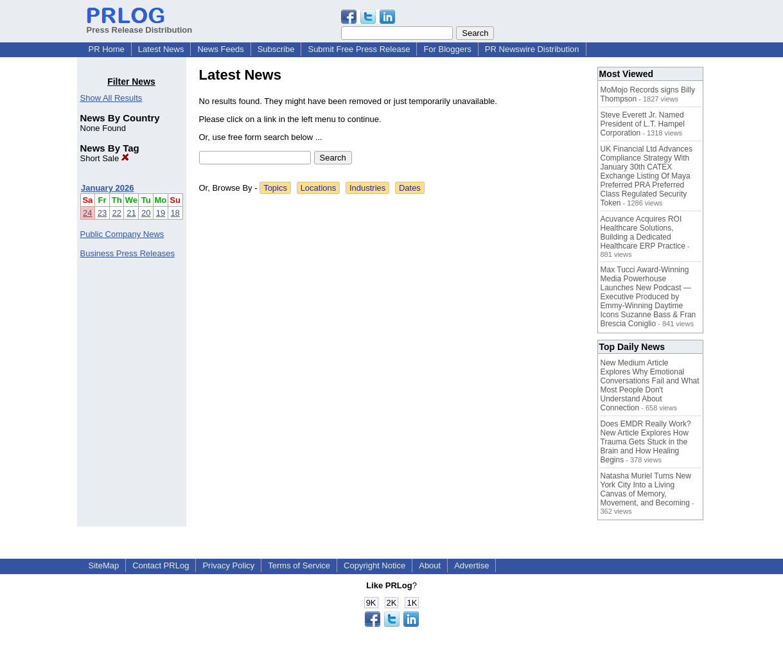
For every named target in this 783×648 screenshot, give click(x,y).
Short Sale (104, 158)
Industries (367, 188)
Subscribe (276, 49)
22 (116, 213)
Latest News (161, 49)
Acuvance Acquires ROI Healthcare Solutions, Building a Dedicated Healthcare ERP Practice (643, 232)
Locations (319, 188)
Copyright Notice (374, 565)
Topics (275, 188)
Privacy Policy (228, 565)
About (430, 565)
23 (102, 213)
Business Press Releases (127, 253)
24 (87, 213)
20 (145, 213)
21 (131, 213)
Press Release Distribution (140, 25)
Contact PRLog (160, 565)
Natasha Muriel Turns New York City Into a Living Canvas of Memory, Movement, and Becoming (646, 489)
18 (174, 213)
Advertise (471, 565)
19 (160, 213)
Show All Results (111, 98)
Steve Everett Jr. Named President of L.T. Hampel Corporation (643, 123)
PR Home (107, 49)
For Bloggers (447, 49)
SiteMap (104, 565)
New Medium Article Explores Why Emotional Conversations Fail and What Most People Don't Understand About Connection (650, 385)
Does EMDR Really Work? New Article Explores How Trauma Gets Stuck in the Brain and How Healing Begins (646, 441)
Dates (410, 188)
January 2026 (107, 188)
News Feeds (220, 49)
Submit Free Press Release (359, 49)
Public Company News (122, 234)
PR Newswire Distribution (532, 49)
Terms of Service (299, 565)
